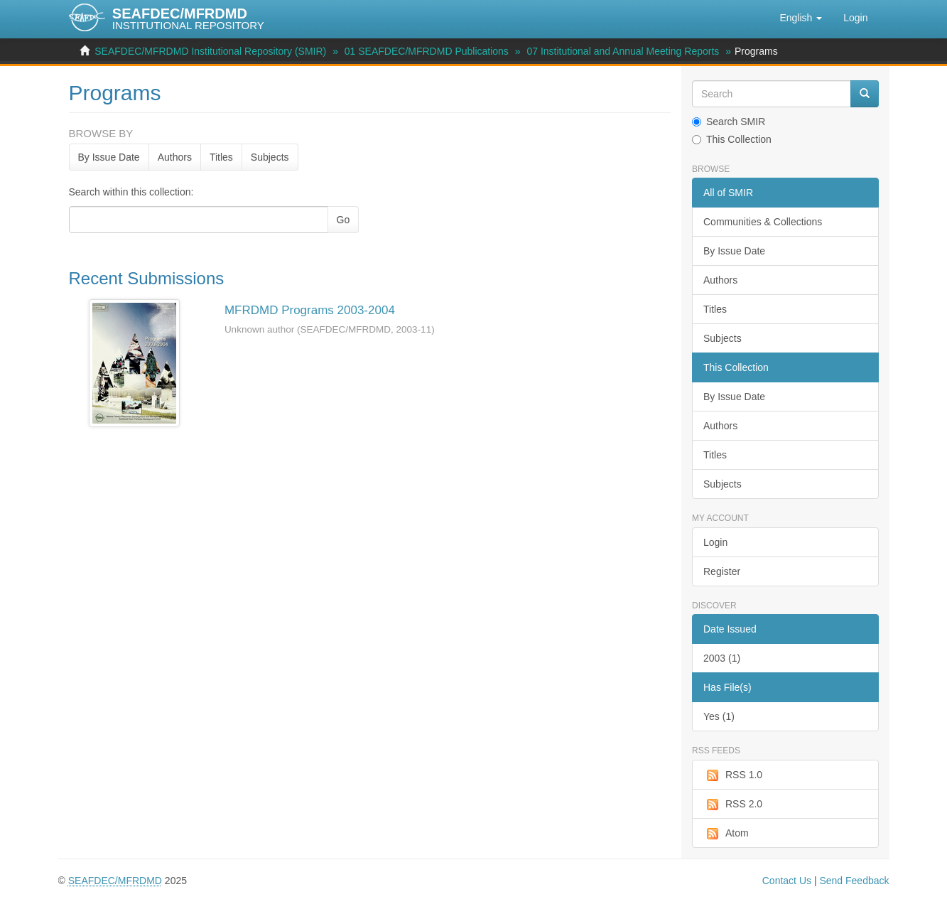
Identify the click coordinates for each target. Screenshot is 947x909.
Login (715, 542)
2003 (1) (721, 658)
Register (721, 571)
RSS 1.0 (732, 775)
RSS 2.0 (732, 804)
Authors (175, 157)
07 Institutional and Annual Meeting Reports (622, 51)
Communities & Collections (762, 221)
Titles (221, 157)
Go (343, 219)
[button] (801, 18)
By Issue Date (109, 157)
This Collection (732, 139)
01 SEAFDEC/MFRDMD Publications (427, 51)
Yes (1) (719, 716)
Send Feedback (854, 880)
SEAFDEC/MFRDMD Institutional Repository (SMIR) (210, 51)
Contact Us (786, 880)
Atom (726, 833)
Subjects (270, 157)
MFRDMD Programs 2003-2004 (309, 310)
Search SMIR (728, 121)
